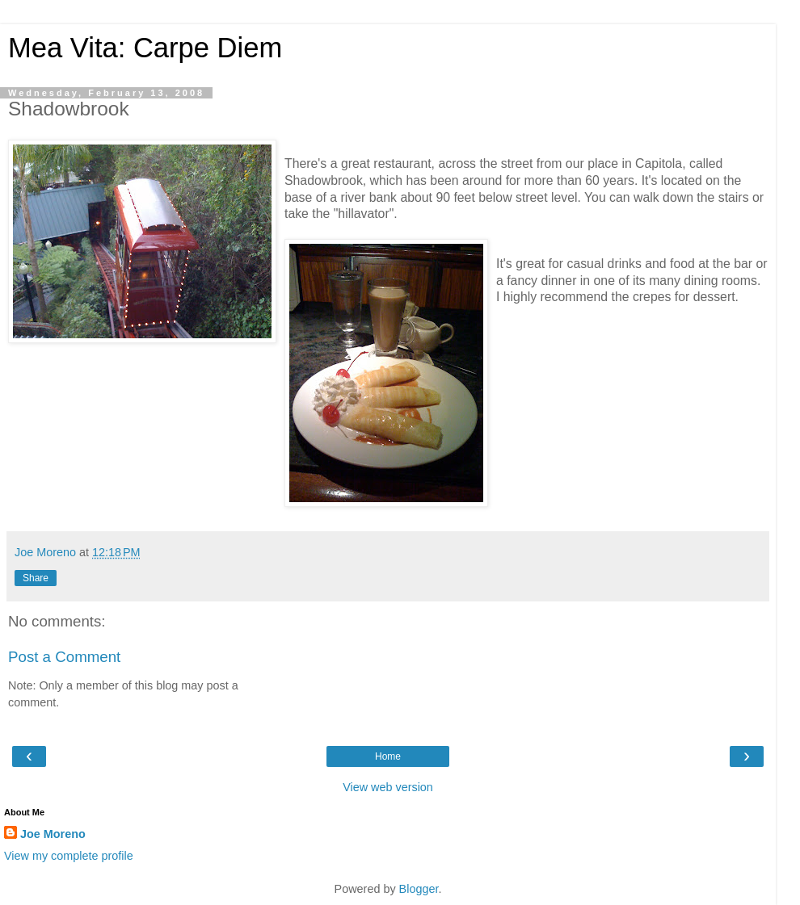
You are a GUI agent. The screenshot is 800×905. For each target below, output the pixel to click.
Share (35, 578)
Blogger (419, 888)
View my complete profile (68, 855)
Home (388, 756)
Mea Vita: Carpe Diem (145, 47)
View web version (388, 787)
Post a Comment (64, 656)
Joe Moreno (53, 833)
